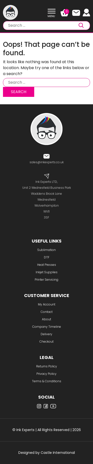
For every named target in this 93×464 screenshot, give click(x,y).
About (46, 319)
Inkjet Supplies (47, 272)
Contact (47, 312)
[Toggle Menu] (52, 11)
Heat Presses (46, 265)
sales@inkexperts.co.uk (47, 162)
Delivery (46, 334)
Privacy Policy (46, 374)
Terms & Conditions (46, 381)
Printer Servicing (46, 279)
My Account (46, 304)
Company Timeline (46, 327)
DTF (46, 257)
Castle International (58, 452)
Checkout (46, 341)
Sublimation (46, 250)
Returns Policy (46, 366)
